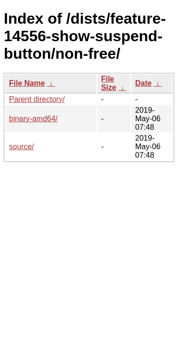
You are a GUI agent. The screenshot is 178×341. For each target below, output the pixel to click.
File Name (27, 83)
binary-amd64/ (33, 119)
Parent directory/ (37, 99)
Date (143, 83)
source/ (21, 147)
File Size (108, 83)
